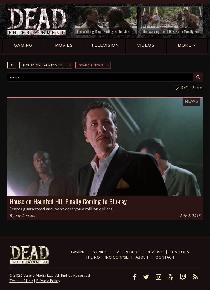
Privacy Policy (48, 280)
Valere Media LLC (38, 275)
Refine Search (192, 88)
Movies (100, 252)
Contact (165, 257)
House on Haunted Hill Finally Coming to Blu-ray (68, 201)
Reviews (155, 252)
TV (116, 252)
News (192, 101)
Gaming (78, 252)
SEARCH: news (91, 65)
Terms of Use (21, 280)
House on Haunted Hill (44, 65)
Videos (132, 252)
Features (179, 252)
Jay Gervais (25, 215)
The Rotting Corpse (107, 257)
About (142, 257)
